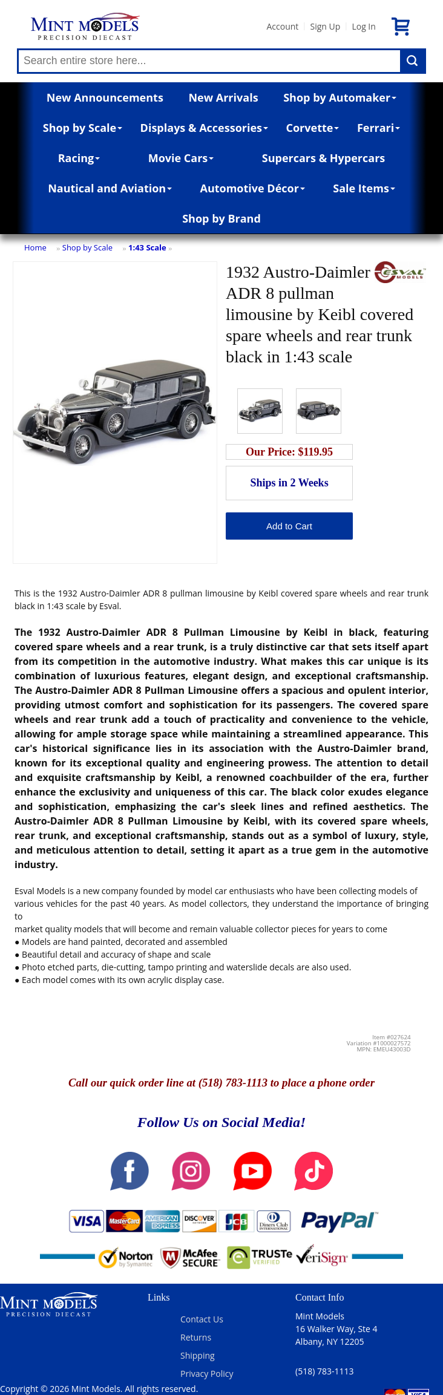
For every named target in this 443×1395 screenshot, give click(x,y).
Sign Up (325, 26)
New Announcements (105, 97)
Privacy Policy (206, 1373)
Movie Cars (181, 158)
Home (35, 247)
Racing (79, 158)
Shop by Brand (221, 218)
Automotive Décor (252, 188)
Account (282, 26)
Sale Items (364, 188)
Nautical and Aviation (110, 188)
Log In (363, 26)
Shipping (197, 1355)
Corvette (312, 127)
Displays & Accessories (204, 127)
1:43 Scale (147, 247)
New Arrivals (223, 97)
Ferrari (378, 127)
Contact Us (201, 1319)
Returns (195, 1337)
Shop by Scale (82, 127)
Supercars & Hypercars (324, 158)
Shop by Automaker (339, 97)
